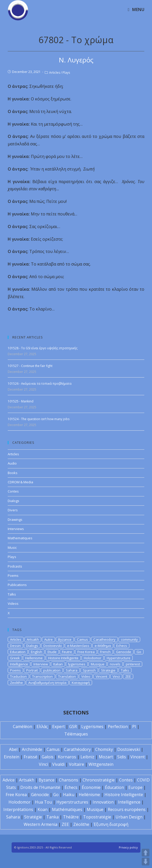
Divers (13, 510)
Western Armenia (40, 824)
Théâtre (71, 817)
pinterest (133, 664)
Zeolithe (16, 682)
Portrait (32, 670)
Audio (12, 463)
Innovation (103, 802)
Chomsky (104, 749)
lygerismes (76, 664)
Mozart (106, 757)
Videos (13, 603)
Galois (47, 757)
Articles (54, 72)
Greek (15, 658)
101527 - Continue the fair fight (30, 366)
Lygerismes (92, 726)
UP (145, 852)
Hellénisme (89, 794)
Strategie (108, 670)
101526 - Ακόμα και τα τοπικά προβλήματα (39, 383)
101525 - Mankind (20, 401)
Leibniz (87, 757)
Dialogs (13, 500)
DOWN (145, 861)
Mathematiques (20, 538)
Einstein (11, 757)
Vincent (101, 676)
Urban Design (128, 817)
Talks (12, 594)
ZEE (128, 676)
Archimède (32, 749)
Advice (9, 780)
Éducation (114, 787)
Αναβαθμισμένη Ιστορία (47, 682)
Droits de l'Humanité (40, 787)
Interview (40, 664)
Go (139, 651)
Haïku (68, 794)
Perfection (118, 726)
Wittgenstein (100, 764)
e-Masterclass (78, 645)
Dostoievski (52, 645)
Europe (135, 787)
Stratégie (33, 817)
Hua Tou (43, 802)
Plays (66, 72)
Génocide (40, 794)
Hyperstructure (118, 658)
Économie (91, 787)
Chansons (68, 780)
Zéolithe (81, 824)
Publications (17, 584)
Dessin (15, 645)
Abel (13, 749)
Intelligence (19, 664)
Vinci (116, 676)
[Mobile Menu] (136, 9)
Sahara (71, 670)
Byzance (64, 639)
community (129, 639)
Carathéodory (77, 749)
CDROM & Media (20, 482)
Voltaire (76, 764)
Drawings (15, 519)
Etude (52, 651)
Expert (58, 726)
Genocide (123, 651)
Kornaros (67, 757)
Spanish (89, 670)
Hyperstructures (72, 802)
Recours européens (127, 809)
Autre (48, 639)
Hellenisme (34, 658)
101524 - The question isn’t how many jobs (38, 419)
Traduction (18, 676)
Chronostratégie (99, 780)
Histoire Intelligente (63, 658)
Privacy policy (128, 847)
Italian (58, 664)
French (105, 651)
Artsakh (33, 639)
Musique (97, 664)
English (36, 651)
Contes (13, 491)
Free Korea (86, 651)
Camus (82, 639)
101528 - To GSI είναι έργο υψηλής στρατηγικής (42, 348)
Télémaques (76, 734)
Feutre (67, 651)
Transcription (42, 676)
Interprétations (18, 809)
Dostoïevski (128, 749)
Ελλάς (42, 726)
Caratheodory (104, 639)
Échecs (71, 787)
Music (12, 547)
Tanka (52, 817)
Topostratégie (97, 817)
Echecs (121, 645)
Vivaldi (58, 764)
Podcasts (15, 566)
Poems (13, 575)
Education (17, 651)
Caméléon (22, 726)
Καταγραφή (81, 682)
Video (85, 676)
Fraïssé (30, 757)
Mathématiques (67, 809)
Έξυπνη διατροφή (111, 824)
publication (51, 670)
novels (115, 664)
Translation (67, 676)
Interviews (16, 528)
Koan (43, 809)
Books (12, 472)
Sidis (121, 757)
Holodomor (92, 658)
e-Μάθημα (103, 645)
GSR (73, 726)
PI (134, 726)
